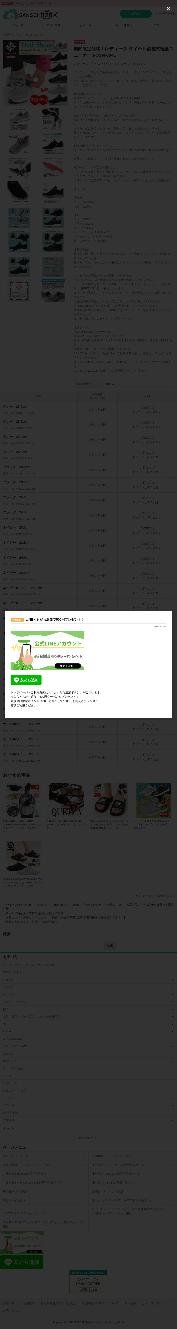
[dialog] (88, 664)
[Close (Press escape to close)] (168, 8)
